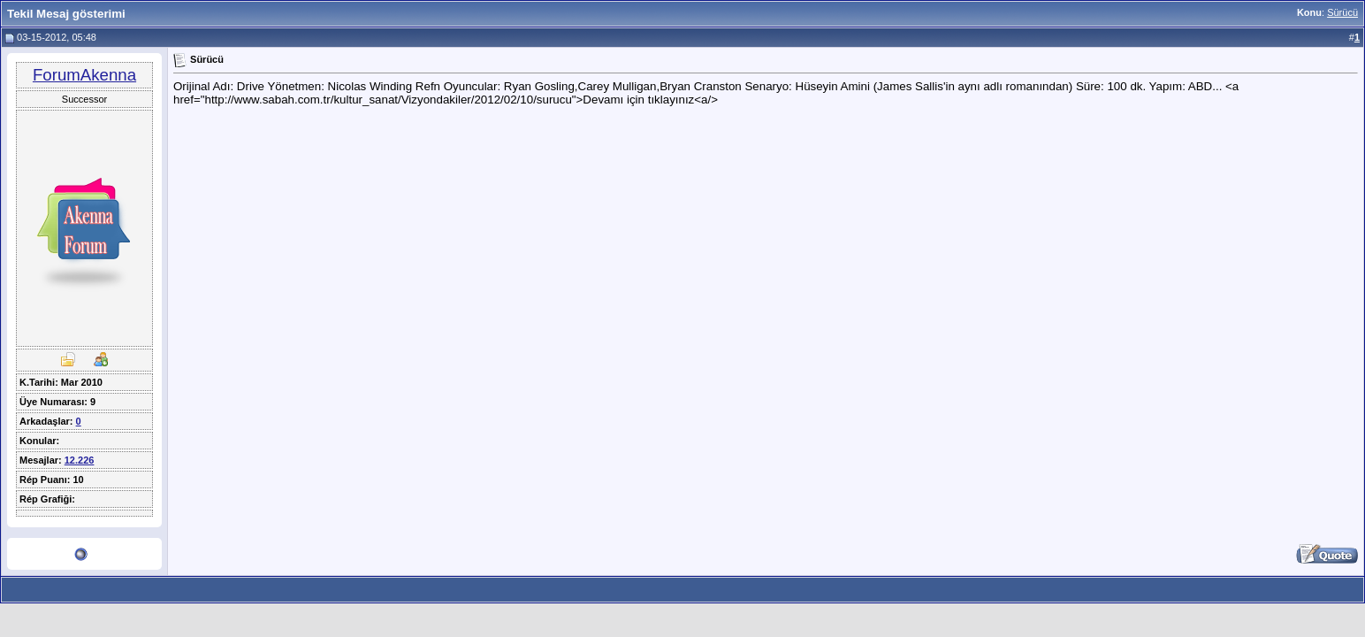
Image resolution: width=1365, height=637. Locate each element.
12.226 (80, 460)
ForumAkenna (84, 74)
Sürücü (1342, 12)
